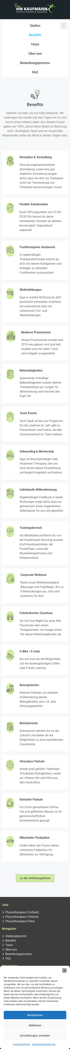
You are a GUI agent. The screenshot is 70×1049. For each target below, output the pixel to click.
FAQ (35, 72)
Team (35, 44)
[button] (64, 970)
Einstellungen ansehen (35, 1035)
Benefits (35, 35)
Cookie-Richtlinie (21, 1044)
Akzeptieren (35, 1015)
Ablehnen (35, 1025)
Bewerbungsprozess (35, 63)
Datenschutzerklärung (43, 1044)
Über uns (35, 53)
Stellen (35, 26)
